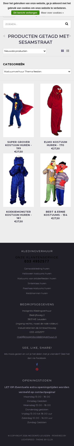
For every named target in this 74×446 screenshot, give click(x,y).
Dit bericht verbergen (25, 12)
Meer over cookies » (52, 12)
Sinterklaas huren (37, 283)
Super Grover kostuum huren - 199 (18, 145)
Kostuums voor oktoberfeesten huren (37, 278)
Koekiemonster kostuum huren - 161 (18, 215)
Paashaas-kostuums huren (37, 288)
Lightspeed (27, 439)
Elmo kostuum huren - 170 (55, 143)
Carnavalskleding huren (37, 268)
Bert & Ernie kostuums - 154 (55, 213)
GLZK (50, 439)
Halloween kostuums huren (37, 273)
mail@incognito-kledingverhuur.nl (37, 336)
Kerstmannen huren (37, 293)
